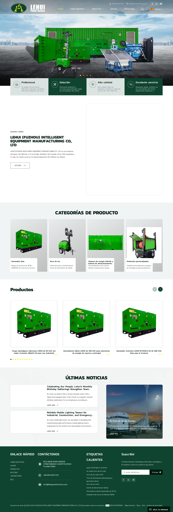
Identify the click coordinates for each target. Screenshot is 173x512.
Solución (65, 82)
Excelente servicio (147, 82)
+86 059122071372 (118, 4)
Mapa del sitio (130, 505)
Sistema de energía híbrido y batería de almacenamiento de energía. (100, 262)
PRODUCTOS (97, 9)
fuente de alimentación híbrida (97, 488)
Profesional (28, 82)
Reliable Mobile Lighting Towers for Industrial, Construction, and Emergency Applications (69, 413)
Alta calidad (105, 82)
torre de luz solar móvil (94, 475)
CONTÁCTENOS (129, 9)
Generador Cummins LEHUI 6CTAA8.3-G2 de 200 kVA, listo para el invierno (139, 352)
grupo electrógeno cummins (96, 468)
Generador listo (17, 261)
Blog (12, 479)
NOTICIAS (113, 9)
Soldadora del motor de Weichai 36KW (100, 495)
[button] (80, 75)
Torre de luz (55, 261)
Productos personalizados (138, 261)
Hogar (60, 9)
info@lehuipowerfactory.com (138, 4)
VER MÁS (20, 165)
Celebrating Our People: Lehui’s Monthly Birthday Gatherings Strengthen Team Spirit (69, 388)
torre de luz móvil (92, 484)
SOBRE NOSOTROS (76, 9)
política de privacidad (154, 505)
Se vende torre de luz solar (96, 471)
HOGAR (13, 466)
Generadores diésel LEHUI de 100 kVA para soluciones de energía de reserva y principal (86, 352)
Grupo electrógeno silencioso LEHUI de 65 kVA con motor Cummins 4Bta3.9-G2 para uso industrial (34, 352)
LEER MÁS (52, 405)
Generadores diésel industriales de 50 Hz (101, 491)
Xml (143, 505)
